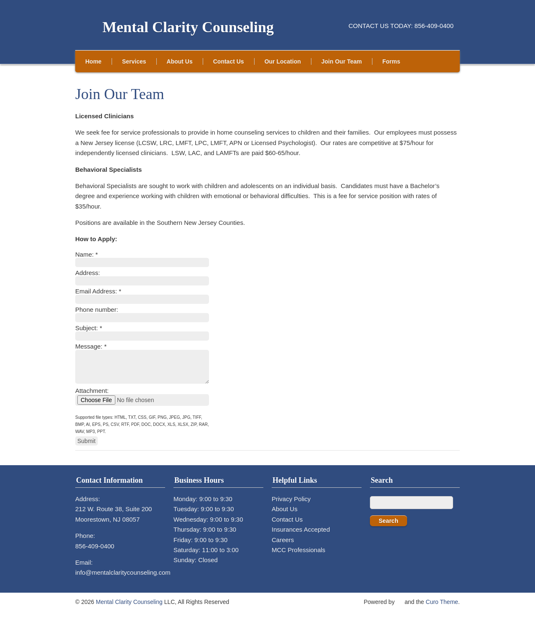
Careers (283, 546)
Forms (391, 61)
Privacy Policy (291, 505)
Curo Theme (442, 608)
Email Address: (98, 291)
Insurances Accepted (301, 535)
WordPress (399, 607)
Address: (87, 272)
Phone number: (96, 309)
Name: (86, 254)
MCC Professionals (298, 556)
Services (134, 61)
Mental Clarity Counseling (188, 27)
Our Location (283, 61)
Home (93, 61)
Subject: (88, 327)
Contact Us (228, 61)
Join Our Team (341, 61)
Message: (91, 346)
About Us (180, 61)
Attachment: (92, 396)
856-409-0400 (94, 552)
